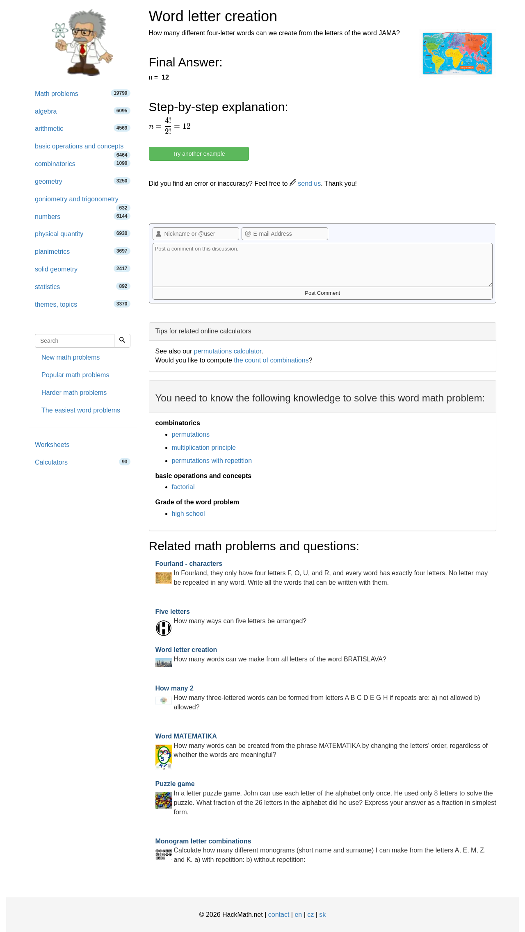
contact (279, 914)
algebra (82, 111)
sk (322, 914)
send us (305, 183)
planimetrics (82, 251)
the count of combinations (271, 360)
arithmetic (82, 128)
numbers (82, 216)
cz (310, 914)
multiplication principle (204, 447)
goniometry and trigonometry (82, 202)
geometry (82, 181)
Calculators (82, 462)
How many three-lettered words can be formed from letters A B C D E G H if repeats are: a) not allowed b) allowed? (317, 698)
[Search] (122, 341)
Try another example (199, 153)
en (298, 914)
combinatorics (82, 163)
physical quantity (82, 233)
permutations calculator (228, 351)
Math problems (82, 93)
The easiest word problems (80, 410)
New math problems (70, 357)
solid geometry (82, 269)
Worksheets (52, 444)
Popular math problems (75, 374)
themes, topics (82, 304)
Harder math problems (74, 392)
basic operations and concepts (82, 149)
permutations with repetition (212, 460)
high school (188, 513)
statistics (82, 286)
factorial (183, 486)
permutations (191, 434)
